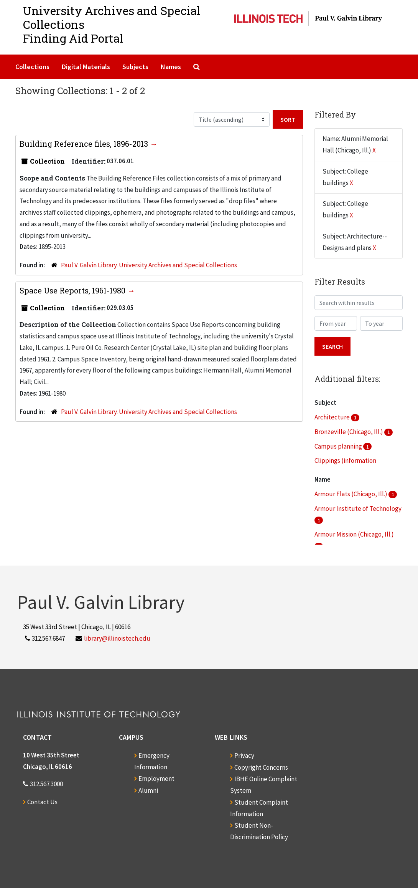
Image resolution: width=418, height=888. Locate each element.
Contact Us (42, 802)
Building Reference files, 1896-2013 (85, 144)
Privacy (244, 755)
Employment (156, 778)
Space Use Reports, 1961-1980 (73, 290)
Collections (32, 66)
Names (171, 66)
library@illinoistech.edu (117, 638)
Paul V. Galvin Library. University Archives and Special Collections (149, 265)
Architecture (332, 417)
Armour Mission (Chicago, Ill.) (354, 534)
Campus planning (338, 446)
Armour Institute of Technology (358, 508)
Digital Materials (86, 66)
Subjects (135, 66)
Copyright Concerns (261, 767)
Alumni (148, 790)
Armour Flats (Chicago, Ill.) (351, 494)
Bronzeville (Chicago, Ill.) (349, 431)
